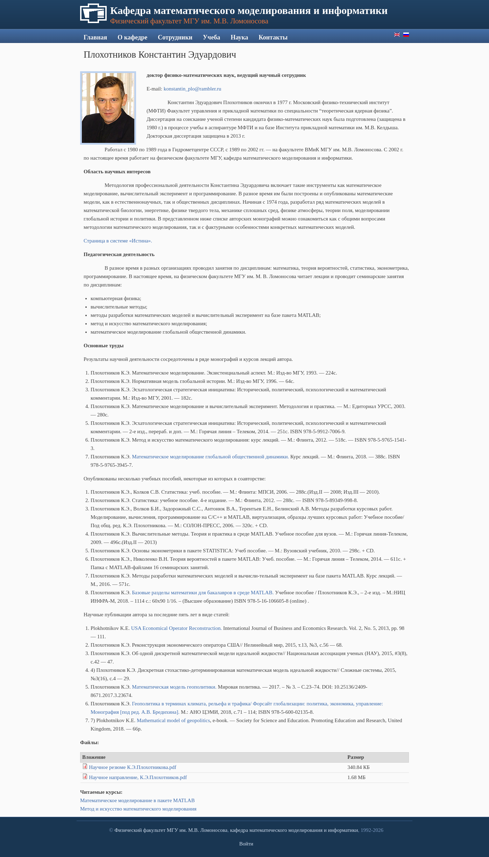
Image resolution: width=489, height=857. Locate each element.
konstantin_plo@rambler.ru (192, 89)
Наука (239, 37)
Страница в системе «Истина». (118, 241)
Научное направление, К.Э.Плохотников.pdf (138, 777)
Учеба (211, 37)
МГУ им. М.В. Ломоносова (197, 830)
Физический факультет (139, 830)
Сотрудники (175, 37)
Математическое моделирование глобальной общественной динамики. (210, 456)
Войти (246, 844)
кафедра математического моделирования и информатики (294, 830)
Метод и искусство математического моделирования (138, 809)
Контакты (273, 37)
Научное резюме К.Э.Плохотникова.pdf (132, 767)
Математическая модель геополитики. (174, 687)
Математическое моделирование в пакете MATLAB (137, 800)
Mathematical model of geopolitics (173, 720)
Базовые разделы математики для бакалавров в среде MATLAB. (203, 592)
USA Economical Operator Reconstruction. (176, 628)
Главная (95, 37)
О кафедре (132, 37)
